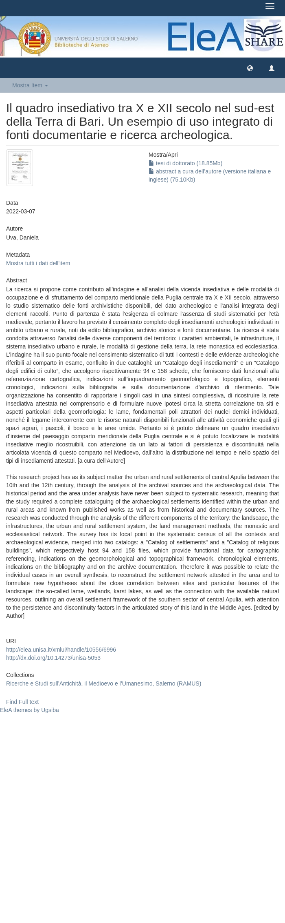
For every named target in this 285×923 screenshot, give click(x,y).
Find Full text (22, 702)
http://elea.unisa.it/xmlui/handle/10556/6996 (61, 649)
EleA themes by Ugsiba (29, 710)
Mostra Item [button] (30, 85)
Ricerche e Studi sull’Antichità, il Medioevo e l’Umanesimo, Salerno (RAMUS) (103, 683)
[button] (250, 68)
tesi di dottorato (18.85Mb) (185, 163)
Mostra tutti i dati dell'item (38, 263)
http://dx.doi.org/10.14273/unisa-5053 (53, 658)
